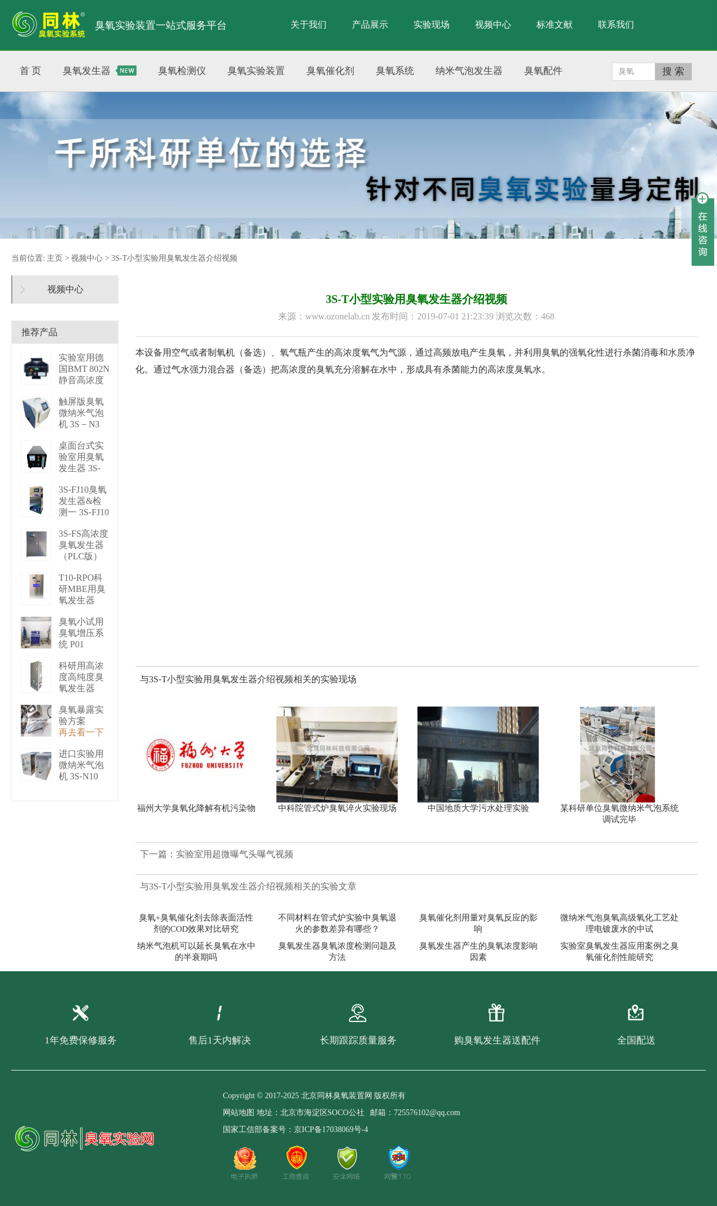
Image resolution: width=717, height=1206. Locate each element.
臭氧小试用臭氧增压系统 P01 (81, 633)
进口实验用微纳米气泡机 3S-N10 (81, 765)
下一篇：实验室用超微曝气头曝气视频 (216, 854)
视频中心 (493, 24)
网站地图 (238, 1112)
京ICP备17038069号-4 (331, 1129)
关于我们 (309, 24)
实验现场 (432, 24)
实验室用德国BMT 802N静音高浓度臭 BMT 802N (84, 380)
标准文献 (554, 24)
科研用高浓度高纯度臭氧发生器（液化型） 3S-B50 (81, 688)
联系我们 (616, 24)
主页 (55, 258)
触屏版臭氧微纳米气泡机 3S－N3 (81, 413)
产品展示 (370, 24)
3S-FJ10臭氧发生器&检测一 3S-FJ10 (84, 501)
